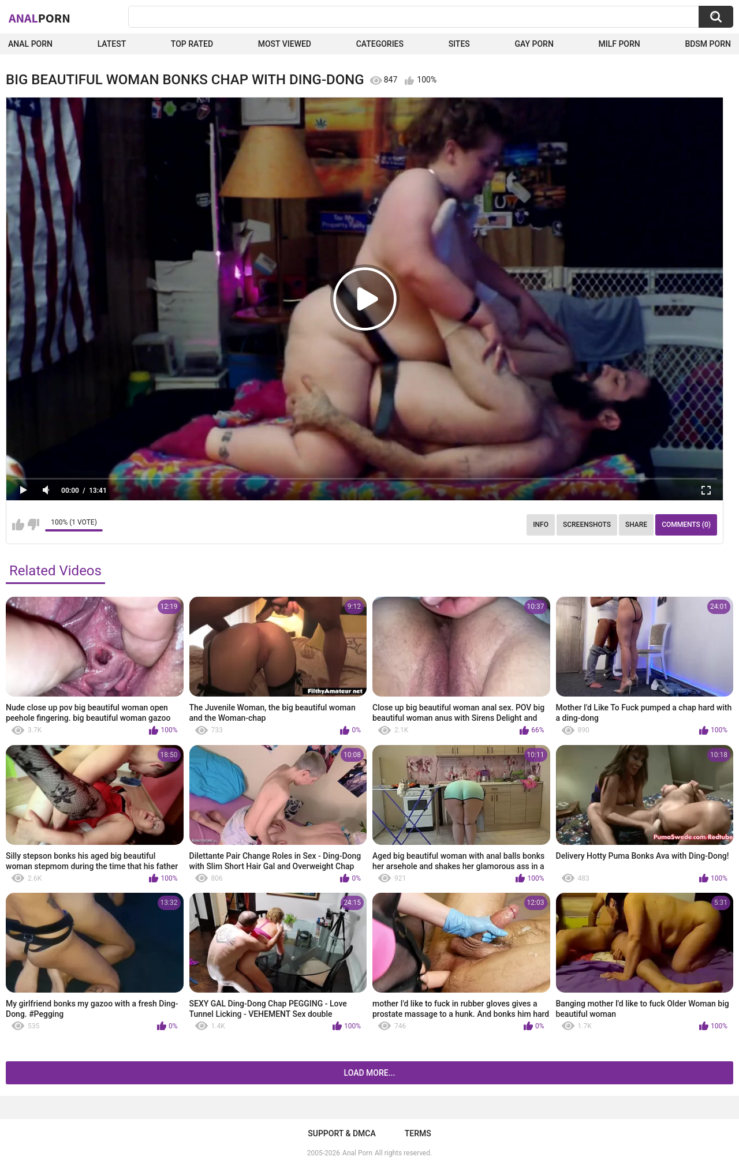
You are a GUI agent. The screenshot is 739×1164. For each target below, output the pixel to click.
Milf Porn (619, 43)
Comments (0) (686, 525)
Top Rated (192, 43)
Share (636, 525)
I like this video (18, 524)
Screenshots (587, 525)
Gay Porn (533, 43)
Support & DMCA (341, 1133)
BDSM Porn (708, 43)
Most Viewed (284, 43)
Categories (380, 43)
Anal (39, 18)
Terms (418, 1133)
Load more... (369, 1072)
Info (540, 525)
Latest (112, 43)
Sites (459, 43)
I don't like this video (33, 524)
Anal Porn (30, 43)
